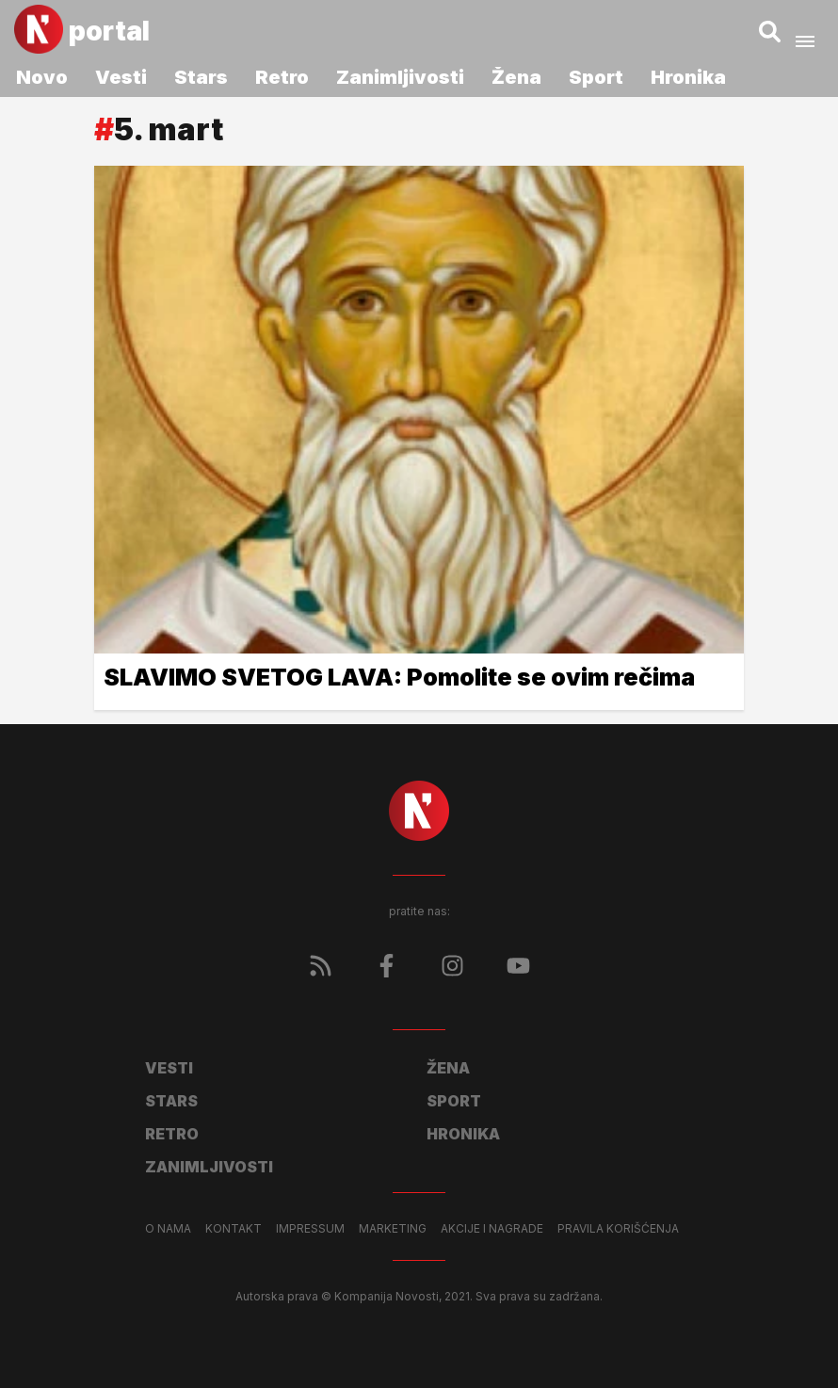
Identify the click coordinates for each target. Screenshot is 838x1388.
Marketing (393, 1228)
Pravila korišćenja (618, 1228)
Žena (516, 77)
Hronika (688, 77)
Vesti (121, 77)
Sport (596, 77)
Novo (42, 77)
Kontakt (233, 1228)
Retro (282, 77)
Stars (201, 77)
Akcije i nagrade (492, 1228)
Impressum (310, 1228)
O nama (168, 1228)
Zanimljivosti (400, 77)
